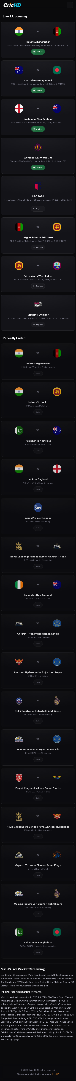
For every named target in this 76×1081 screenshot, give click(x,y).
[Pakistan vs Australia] (38, 439)
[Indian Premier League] (38, 516)
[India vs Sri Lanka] (38, 400)
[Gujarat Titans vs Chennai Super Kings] (38, 863)
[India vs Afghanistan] (38, 40)
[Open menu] (70, 5)
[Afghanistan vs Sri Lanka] (38, 235)
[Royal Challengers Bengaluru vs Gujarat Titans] (38, 555)
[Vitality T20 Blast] (38, 313)
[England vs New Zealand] (38, 117)
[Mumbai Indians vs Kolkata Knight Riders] (38, 902)
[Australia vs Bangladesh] (38, 78)
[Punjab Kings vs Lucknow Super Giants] (38, 786)
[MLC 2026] (38, 195)
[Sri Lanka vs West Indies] (38, 274)
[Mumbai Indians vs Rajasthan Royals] (38, 747)
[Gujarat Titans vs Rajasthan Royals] (38, 632)
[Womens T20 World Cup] (38, 156)
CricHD (55, 1074)
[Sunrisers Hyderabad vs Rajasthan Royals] (38, 670)
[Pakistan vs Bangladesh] (38, 941)
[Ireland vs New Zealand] (38, 593)
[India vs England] (38, 477)
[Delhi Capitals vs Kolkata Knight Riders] (38, 709)
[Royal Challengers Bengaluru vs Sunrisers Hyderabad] (38, 825)
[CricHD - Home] (12, 5)
